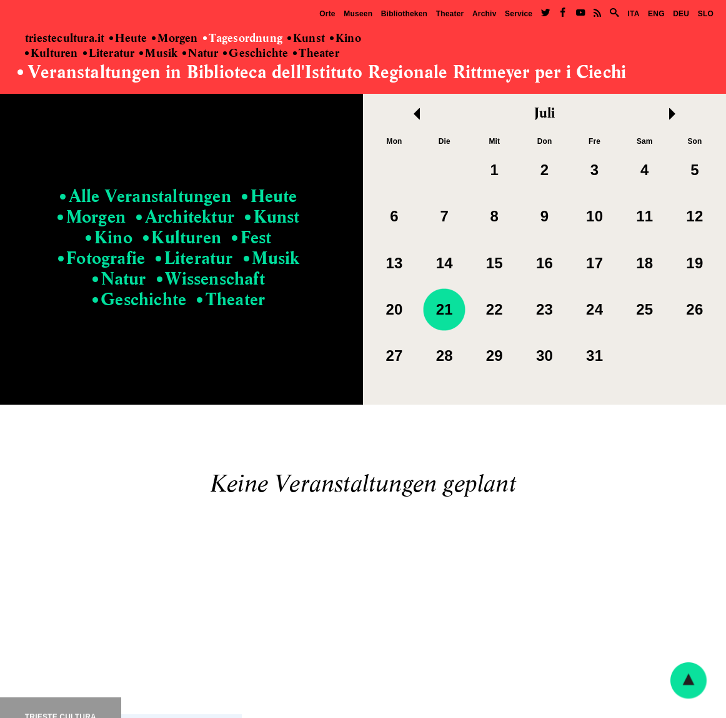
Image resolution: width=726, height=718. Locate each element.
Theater (450, 13)
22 (494, 309)
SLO (706, 13)
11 (644, 216)
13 (394, 263)
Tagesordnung (242, 39)
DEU (681, 13)
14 (444, 263)
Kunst (306, 39)
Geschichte (255, 54)
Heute (128, 39)
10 (594, 216)
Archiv (484, 13)
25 (644, 309)
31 (594, 355)
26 (694, 309)
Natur (200, 54)
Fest (251, 238)
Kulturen (51, 54)
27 (394, 355)
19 (694, 263)
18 (644, 263)
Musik (158, 54)
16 (544, 263)
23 (544, 309)
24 (594, 309)
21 (444, 309)
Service (518, 13)
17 (594, 263)
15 (494, 263)
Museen (358, 13)
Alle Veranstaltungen (145, 197)
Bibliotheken (404, 13)
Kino (345, 39)
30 (544, 355)
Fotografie (102, 259)
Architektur (185, 217)
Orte (327, 13)
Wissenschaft (211, 279)
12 (694, 216)
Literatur (109, 54)
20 (394, 309)
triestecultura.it (64, 39)
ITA (633, 13)
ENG (656, 13)
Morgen (174, 39)
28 (444, 355)
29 (494, 355)
